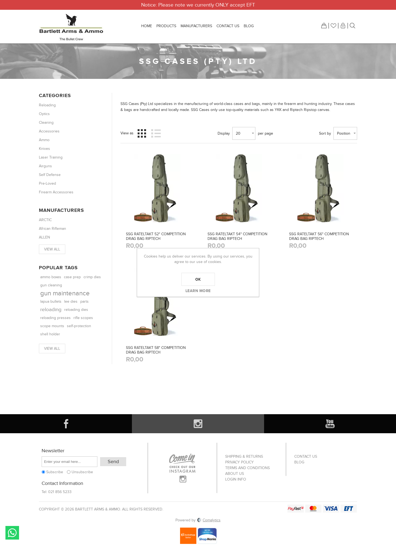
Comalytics (209, 520)
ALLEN (44, 237)
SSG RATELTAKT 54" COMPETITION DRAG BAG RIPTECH (237, 236)
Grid (142, 133)
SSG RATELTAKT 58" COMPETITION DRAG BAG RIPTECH (156, 350)
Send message (12, 533)
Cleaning (46, 122)
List (156, 133)
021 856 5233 (60, 492)
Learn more (198, 291)
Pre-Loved (47, 183)
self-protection (79, 326)
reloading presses (55, 317)
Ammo (44, 140)
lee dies (71, 301)
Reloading (47, 105)
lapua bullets (50, 301)
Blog (299, 462)
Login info (235, 479)
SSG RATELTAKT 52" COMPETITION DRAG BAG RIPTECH (156, 236)
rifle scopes (83, 317)
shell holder (50, 334)
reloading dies (76, 309)
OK (198, 279)
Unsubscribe (82, 472)
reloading (50, 309)
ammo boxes (50, 277)
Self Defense (50, 174)
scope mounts (52, 326)
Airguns (45, 166)
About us (234, 473)
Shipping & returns (244, 456)
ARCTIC (45, 220)
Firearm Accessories (56, 192)
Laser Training (51, 157)
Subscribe (54, 472)
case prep (72, 277)
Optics (44, 114)
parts (84, 301)
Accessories (49, 131)
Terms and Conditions (247, 468)
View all (52, 249)
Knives (44, 148)
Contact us (305, 456)
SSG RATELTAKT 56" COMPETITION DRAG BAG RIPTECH (319, 236)
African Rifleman (52, 228)
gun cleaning (51, 285)
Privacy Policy (239, 462)
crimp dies (92, 277)
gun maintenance (65, 293)
